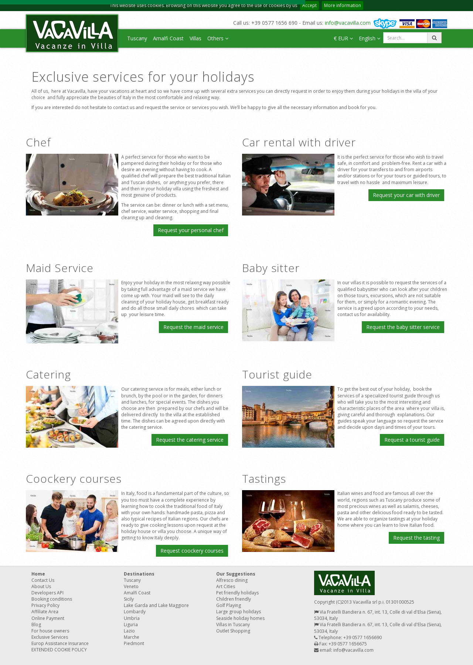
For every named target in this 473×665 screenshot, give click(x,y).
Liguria (131, 624)
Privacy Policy (45, 605)
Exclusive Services (49, 637)
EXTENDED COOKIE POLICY (59, 650)
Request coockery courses (192, 550)
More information (342, 5)
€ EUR (343, 38)
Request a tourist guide (412, 439)
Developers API (47, 593)
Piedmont (134, 643)
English (369, 38)
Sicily (129, 599)
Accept (309, 5)
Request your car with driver (406, 195)
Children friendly (233, 599)
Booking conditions (51, 599)
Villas (195, 38)
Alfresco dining (232, 580)
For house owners (50, 631)
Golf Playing (228, 605)
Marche (131, 637)
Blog (36, 624)
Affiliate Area (44, 611)
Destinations (139, 574)
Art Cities (225, 586)
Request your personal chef (191, 230)
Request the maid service (193, 326)
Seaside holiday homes (240, 618)
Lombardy (135, 611)
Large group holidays (238, 611)
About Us (41, 586)
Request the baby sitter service (403, 326)
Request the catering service (190, 439)
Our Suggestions (235, 574)
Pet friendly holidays (237, 593)
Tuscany (137, 38)
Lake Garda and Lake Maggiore (156, 605)
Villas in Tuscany (233, 624)
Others (217, 38)
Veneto (131, 586)
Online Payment (47, 618)
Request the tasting (416, 537)
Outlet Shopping (233, 631)
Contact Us (42, 580)
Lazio (129, 631)
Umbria (132, 618)
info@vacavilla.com (348, 22)
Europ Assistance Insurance (60, 643)
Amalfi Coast (168, 38)
